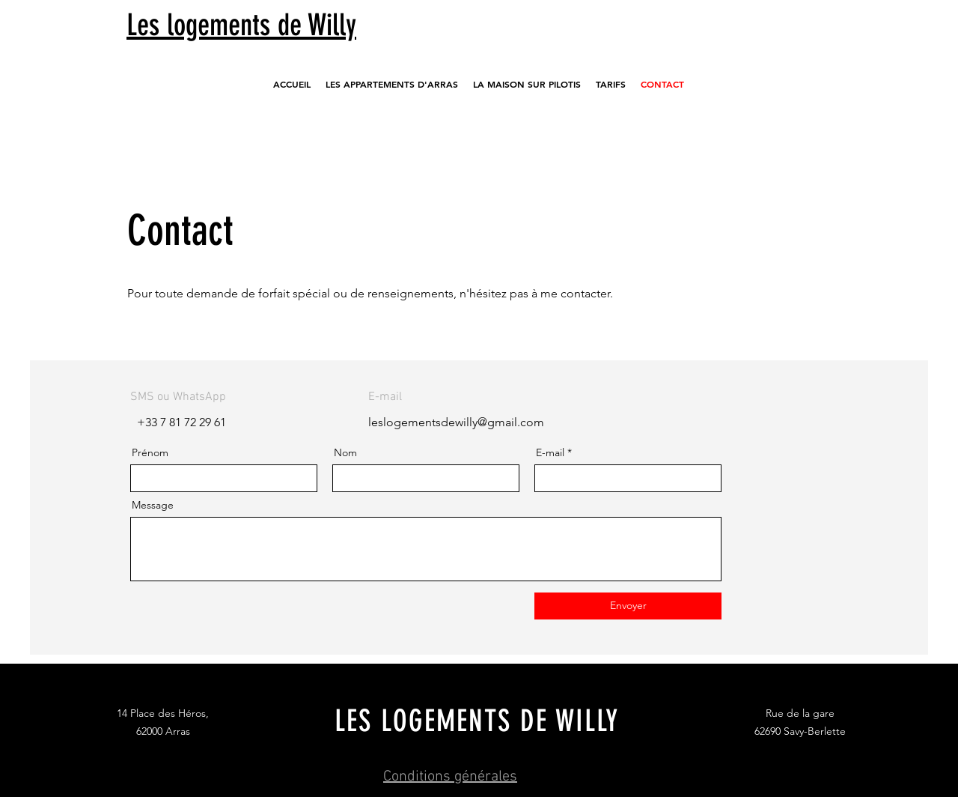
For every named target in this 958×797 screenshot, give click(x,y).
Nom (345, 452)
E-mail (550, 452)
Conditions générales (450, 777)
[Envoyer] (627, 606)
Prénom (150, 452)
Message (153, 505)
